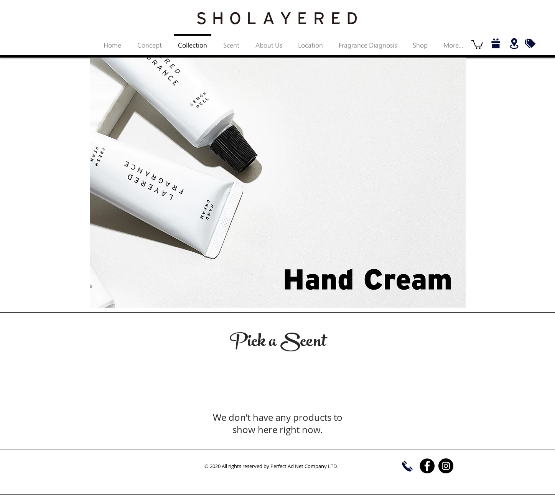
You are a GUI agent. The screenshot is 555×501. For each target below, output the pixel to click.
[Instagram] (445, 465)
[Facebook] (427, 465)
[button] (477, 44)
